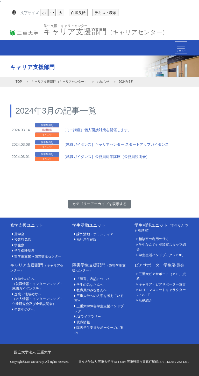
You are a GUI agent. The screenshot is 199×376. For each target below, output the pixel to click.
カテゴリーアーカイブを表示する (99, 204)
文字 (29, 13)
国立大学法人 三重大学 (32, 352)
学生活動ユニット (88, 225)
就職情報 (83, 322)
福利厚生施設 (86, 239)
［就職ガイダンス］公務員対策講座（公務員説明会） (106, 157)
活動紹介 (145, 300)
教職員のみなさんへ (91, 290)
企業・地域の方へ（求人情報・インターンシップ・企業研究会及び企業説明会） (37, 299)
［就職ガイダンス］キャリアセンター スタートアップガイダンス (115, 144)
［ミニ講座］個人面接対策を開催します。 (96, 130)
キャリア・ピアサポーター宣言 (162, 284)
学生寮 (19, 245)
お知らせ (103, 81)
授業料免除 (22, 239)
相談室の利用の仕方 (154, 239)
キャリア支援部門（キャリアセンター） (59, 81)
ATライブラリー (88, 316)
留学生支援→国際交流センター (37, 256)
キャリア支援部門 (106, 30)
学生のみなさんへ (89, 285)
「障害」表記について (93, 279)
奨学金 (19, 234)
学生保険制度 (24, 251)
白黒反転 (78, 13)
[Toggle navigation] (181, 47)
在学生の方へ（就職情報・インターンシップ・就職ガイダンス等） (37, 283)
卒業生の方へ (24, 309)
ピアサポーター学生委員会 (159, 265)
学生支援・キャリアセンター (66, 25)
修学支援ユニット (26, 225)
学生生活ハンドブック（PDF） (162, 255)
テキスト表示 (105, 13)
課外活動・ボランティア (94, 234)
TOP (19, 81)
